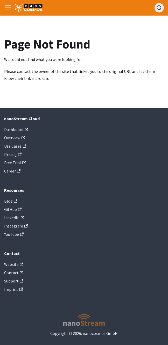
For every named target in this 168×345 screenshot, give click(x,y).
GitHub (13, 209)
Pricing (13, 154)
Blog (10, 201)
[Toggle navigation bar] (8, 8)
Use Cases (15, 146)
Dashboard (16, 129)
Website (13, 264)
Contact (13, 272)
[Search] (159, 7)
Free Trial (15, 162)
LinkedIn (14, 217)
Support (13, 281)
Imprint (13, 289)
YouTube (14, 234)
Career (12, 171)
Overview (14, 137)
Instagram (16, 226)
